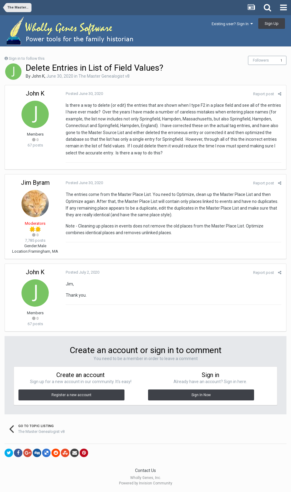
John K (38, 76)
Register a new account (71, 395)
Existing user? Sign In (232, 24)
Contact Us (145, 470)
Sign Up (272, 23)
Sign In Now (201, 395)
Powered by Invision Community (145, 483)
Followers (261, 60)
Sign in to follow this (27, 58)
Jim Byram (35, 182)
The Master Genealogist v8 (104, 76)
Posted (84, 93)
